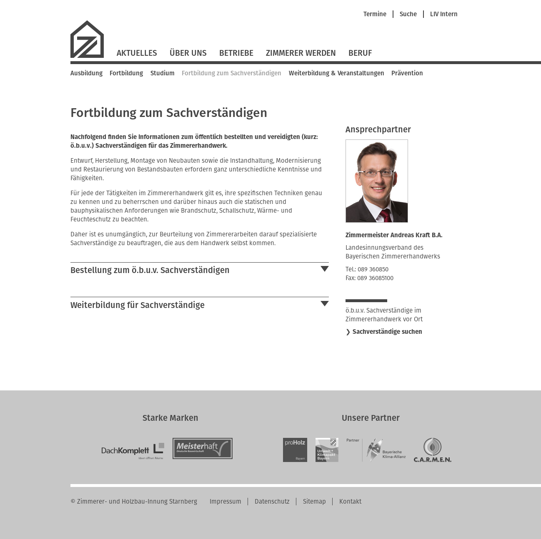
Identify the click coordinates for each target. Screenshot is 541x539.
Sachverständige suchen (387, 331)
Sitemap (314, 501)
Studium (162, 73)
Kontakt (350, 501)
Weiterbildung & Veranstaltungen (336, 73)
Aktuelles (137, 53)
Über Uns (188, 53)
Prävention (407, 73)
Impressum (225, 501)
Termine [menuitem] (374, 14)
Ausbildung (86, 73)
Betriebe (236, 53)
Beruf (360, 53)
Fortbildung (126, 73)
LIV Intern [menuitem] (444, 14)
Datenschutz (272, 501)
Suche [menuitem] (408, 14)
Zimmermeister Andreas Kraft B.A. (394, 235)
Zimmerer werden (301, 53)
